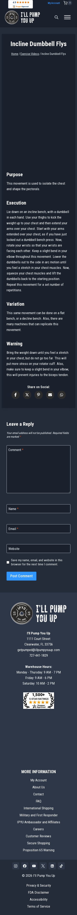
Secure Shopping (38, 843)
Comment (15, 450)
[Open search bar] (56, 17)
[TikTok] (61, 865)
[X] (43, 865)
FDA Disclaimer (38, 892)
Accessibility (38, 899)
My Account (54, 3)
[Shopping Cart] (67, 3)
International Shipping (38, 808)
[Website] (38, 548)
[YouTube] (33, 865)
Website (14, 549)
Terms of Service (38, 906)
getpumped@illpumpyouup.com (38, 650)
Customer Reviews (38, 836)
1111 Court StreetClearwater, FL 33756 (38, 638)
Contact (38, 794)
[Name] (38, 508)
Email (13, 529)
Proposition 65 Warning (38, 850)
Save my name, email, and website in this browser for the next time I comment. (36, 562)
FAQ (38, 801)
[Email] (38, 528)
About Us (38, 787)
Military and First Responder (39, 815)
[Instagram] (15, 865)
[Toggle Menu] (67, 17)
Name (13, 509)
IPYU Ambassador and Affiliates (38, 822)
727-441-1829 (38, 655)
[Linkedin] (52, 865)
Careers (38, 829)
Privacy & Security (38, 885)
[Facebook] (24, 865)
